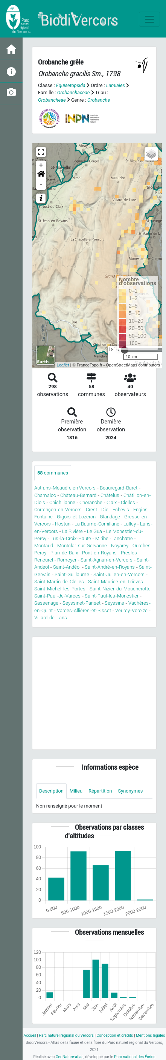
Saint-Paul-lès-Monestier (112, 596)
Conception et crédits (114, 1035)
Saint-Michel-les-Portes (59, 589)
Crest (91, 509)
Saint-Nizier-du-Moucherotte (120, 589)
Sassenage (46, 603)
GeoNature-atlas (70, 1056)
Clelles (128, 502)
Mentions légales (150, 1035)
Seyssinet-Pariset (81, 603)
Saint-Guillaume (72, 574)
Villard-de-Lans (50, 617)
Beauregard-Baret (118, 488)
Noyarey (119, 545)
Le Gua (94, 531)
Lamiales (115, 85)
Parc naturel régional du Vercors (66, 1035)
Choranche (90, 502)
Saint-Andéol (67, 567)
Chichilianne (62, 502)
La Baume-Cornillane (97, 524)
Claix (112, 502)
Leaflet (63, 365)
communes (52, 473)
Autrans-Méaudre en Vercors (65, 488)
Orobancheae (52, 100)
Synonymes (130, 791)
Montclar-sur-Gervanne (82, 545)
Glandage (110, 516)
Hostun (62, 524)
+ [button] (41, 165)
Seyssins (114, 603)
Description (51, 791)
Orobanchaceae (73, 92)
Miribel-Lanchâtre (114, 538)
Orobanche (98, 100)
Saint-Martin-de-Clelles (59, 581)
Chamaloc (45, 495)
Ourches (141, 545)
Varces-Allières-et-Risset (84, 610)
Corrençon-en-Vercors (58, 509)
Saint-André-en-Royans (110, 567)
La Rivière (72, 531)
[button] (41, 175)
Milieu (76, 791)
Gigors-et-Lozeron (76, 516)
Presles (129, 553)
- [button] (41, 184)
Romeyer (66, 560)
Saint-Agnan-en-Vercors (106, 560)
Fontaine (43, 516)
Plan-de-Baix (64, 553)
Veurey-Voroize (131, 610)
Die (104, 509)
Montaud (43, 545)
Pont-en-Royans (99, 553)
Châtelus (110, 495)
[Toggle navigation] (149, 19)
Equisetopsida (70, 85)
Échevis (121, 509)
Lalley (129, 524)
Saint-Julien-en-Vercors (119, 574)
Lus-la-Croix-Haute (70, 538)
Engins (140, 509)
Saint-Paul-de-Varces (57, 596)
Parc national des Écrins (134, 1056)
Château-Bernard (78, 495)
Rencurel (43, 560)
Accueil (29, 1035)
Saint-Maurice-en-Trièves (115, 581)
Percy (40, 553)
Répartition (100, 791)
